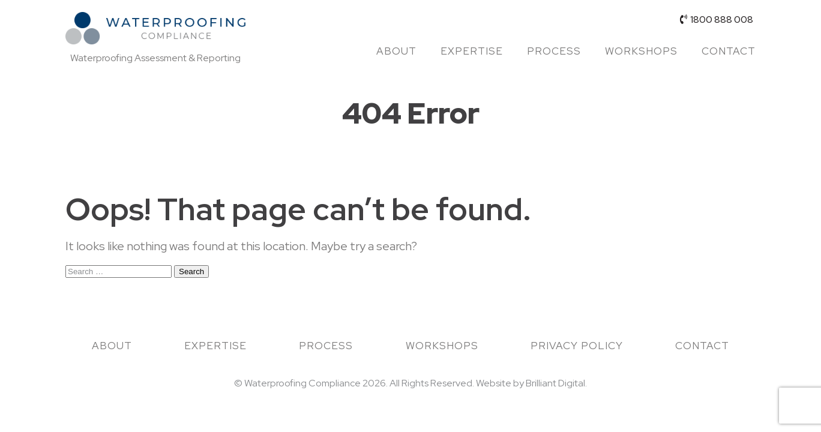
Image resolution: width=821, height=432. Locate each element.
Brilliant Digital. (556, 383)
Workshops (641, 51)
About (396, 51)
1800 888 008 (716, 19)
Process (554, 51)
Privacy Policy (577, 345)
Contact (729, 51)
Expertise (472, 51)
